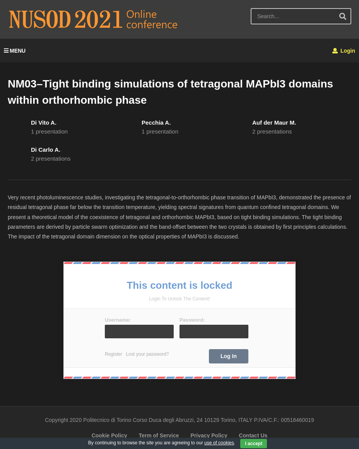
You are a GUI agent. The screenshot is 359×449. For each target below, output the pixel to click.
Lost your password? (147, 354)
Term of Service (158, 435)
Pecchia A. (156, 122)
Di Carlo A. (45, 149)
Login (343, 51)
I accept (253, 443)
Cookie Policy (109, 435)
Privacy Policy (208, 435)
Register (113, 354)
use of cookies (219, 443)
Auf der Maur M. (274, 122)
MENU (15, 51)
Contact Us (253, 435)
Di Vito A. (43, 122)
